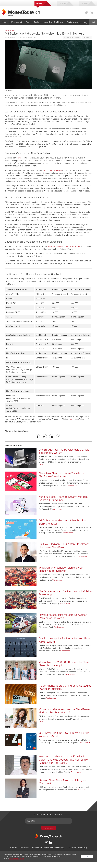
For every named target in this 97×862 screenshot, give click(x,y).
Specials (62, 4)
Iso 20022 (85, 4)
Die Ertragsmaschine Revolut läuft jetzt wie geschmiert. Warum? (64, 451)
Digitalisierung (73, 22)
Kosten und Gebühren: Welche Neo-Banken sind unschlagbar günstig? (65, 711)
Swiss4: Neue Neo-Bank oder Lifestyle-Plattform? (62, 781)
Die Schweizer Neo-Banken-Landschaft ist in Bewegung (65, 593)
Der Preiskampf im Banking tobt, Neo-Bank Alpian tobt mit (64, 640)
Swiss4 (20, 158)
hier (70, 419)
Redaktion (24, 847)
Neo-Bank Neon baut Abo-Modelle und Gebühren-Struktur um (62, 474)
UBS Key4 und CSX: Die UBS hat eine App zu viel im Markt (64, 734)
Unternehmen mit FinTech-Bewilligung (64, 246)
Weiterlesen (44, 464)
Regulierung (87, 37)
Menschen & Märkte (53, 22)
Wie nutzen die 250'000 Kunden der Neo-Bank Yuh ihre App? (64, 663)
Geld (28, 22)
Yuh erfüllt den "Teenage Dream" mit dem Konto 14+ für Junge (63, 498)
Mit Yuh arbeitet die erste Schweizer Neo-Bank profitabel (63, 522)
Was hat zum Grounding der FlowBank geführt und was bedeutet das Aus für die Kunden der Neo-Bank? (63, 759)
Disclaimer (71, 847)
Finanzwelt (16, 22)
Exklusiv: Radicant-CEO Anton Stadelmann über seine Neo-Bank (64, 545)
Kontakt (13, 847)
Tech (36, 22)
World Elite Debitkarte (52, 170)
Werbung (82, 847)
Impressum (37, 847)
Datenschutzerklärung (54, 847)
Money (39, 4)
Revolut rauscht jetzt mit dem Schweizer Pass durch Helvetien (63, 616)
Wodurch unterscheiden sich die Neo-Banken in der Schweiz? (61, 569)
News (5, 22)
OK (87, 856)
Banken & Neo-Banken (72, 37)
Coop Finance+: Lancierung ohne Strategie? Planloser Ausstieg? (65, 687)
